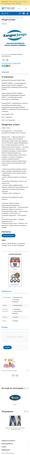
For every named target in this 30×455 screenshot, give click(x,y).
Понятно (18, 3)
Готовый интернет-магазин (15, 370)
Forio (15, 404)
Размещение (15, 279)
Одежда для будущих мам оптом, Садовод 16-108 (15, 428)
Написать (4, 23)
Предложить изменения (12, 63)
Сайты (15, 263)
